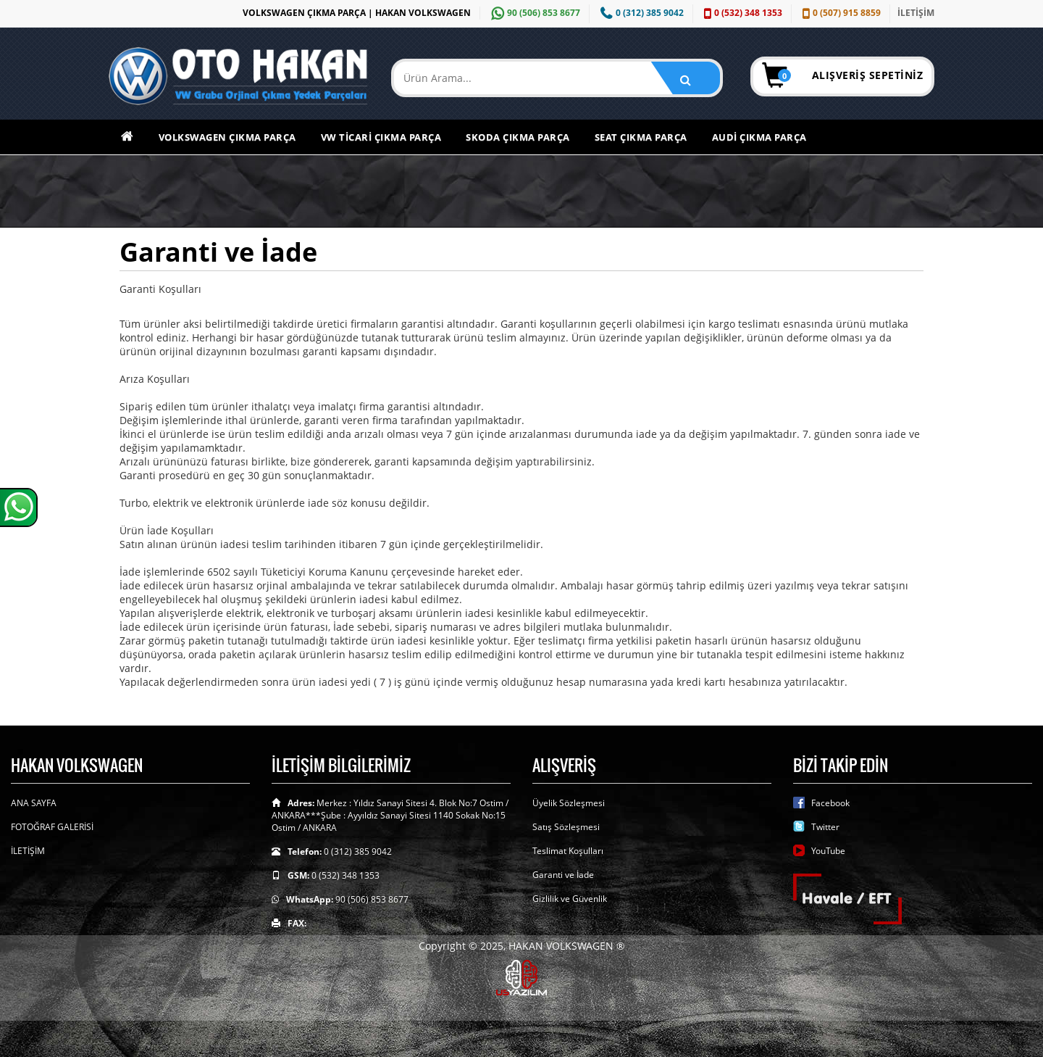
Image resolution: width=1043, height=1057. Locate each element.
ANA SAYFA (33, 803)
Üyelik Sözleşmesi (568, 803)
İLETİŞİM (915, 13)
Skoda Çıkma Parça (518, 137)
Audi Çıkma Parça (759, 137)
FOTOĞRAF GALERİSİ (52, 827)
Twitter (825, 827)
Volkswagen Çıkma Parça (227, 137)
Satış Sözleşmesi (566, 827)
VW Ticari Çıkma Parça (381, 137)
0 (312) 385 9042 (640, 13)
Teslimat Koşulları (567, 851)
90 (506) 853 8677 (533, 13)
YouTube (828, 851)
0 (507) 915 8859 (840, 13)
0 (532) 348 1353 (741, 13)
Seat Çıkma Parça (641, 137)
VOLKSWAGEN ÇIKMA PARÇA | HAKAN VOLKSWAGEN (357, 13)
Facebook (830, 803)
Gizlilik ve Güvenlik (569, 898)
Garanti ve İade (563, 875)
